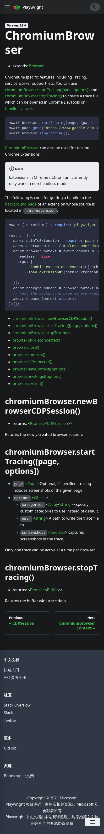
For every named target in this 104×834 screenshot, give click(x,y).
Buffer (52, 589)
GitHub (10, 748)
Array (53, 504)
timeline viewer (18, 108)
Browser (36, 66)
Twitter (10, 720)
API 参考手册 (15, 677)
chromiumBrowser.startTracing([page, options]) (47, 89)
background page (21, 204)
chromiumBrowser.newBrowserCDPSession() (52, 318)
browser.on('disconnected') (36, 340)
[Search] (95, 7)
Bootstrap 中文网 (19, 775)
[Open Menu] (92, 822)
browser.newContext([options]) (40, 369)
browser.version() (28, 383)
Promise (37, 423)
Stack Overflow (17, 705)
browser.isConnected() (32, 361)
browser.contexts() (29, 354)
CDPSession (57, 423)
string (65, 504)
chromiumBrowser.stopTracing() (33, 96)
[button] (7, 7)
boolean (57, 532)
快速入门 (11, 669)
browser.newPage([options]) (38, 376)
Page (32, 483)
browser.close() (26, 347)
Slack (8, 712)
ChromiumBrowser (22, 147)
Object (40, 497)
